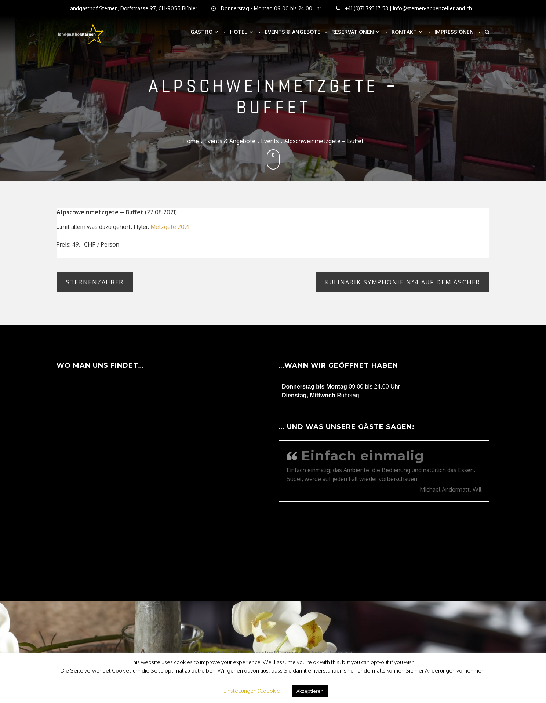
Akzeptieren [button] (310, 691)
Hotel (238, 32)
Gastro (201, 32)
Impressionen (454, 32)
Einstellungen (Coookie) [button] (252, 690)
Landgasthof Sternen (270, 653)
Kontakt (404, 32)
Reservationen (352, 32)
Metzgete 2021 (169, 226)
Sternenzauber (95, 282)
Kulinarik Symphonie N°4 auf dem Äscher (402, 282)
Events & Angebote (292, 32)
